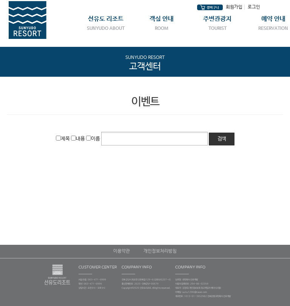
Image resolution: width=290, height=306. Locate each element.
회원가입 (234, 7)
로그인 (254, 7)
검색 (222, 139)
